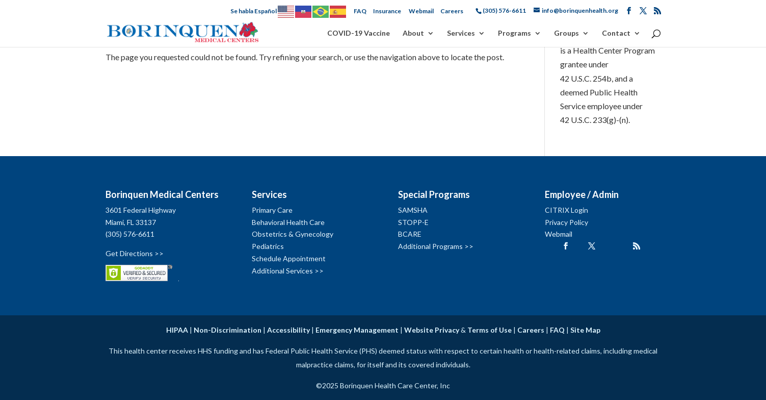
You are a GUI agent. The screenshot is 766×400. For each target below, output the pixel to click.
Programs (514, 33)
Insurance (387, 11)
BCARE (409, 234)
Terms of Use (489, 330)
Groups (566, 33)
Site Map (585, 330)
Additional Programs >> (435, 246)
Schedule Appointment (289, 258)
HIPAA (177, 330)
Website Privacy (431, 330)
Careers (451, 11)
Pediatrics (268, 246)
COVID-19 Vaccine (358, 33)
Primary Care (272, 210)
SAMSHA (413, 210)
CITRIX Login (566, 210)
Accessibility (288, 330)
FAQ (360, 11)
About (413, 33)
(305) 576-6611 (129, 234)
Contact (616, 33)
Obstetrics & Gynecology (292, 234)
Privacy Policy (566, 222)
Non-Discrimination (227, 330)
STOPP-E (413, 222)
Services (461, 33)
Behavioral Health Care (288, 222)
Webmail (421, 11)
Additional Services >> (288, 270)
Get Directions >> (134, 253)
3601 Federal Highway (140, 210)
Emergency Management (357, 330)
